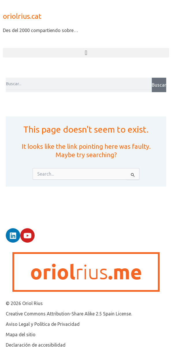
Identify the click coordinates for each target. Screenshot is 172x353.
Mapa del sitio (20, 334)
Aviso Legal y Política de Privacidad (43, 324)
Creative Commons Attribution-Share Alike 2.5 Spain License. (69, 313)
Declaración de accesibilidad (36, 345)
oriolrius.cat (22, 16)
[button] (86, 52)
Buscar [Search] (159, 85)
